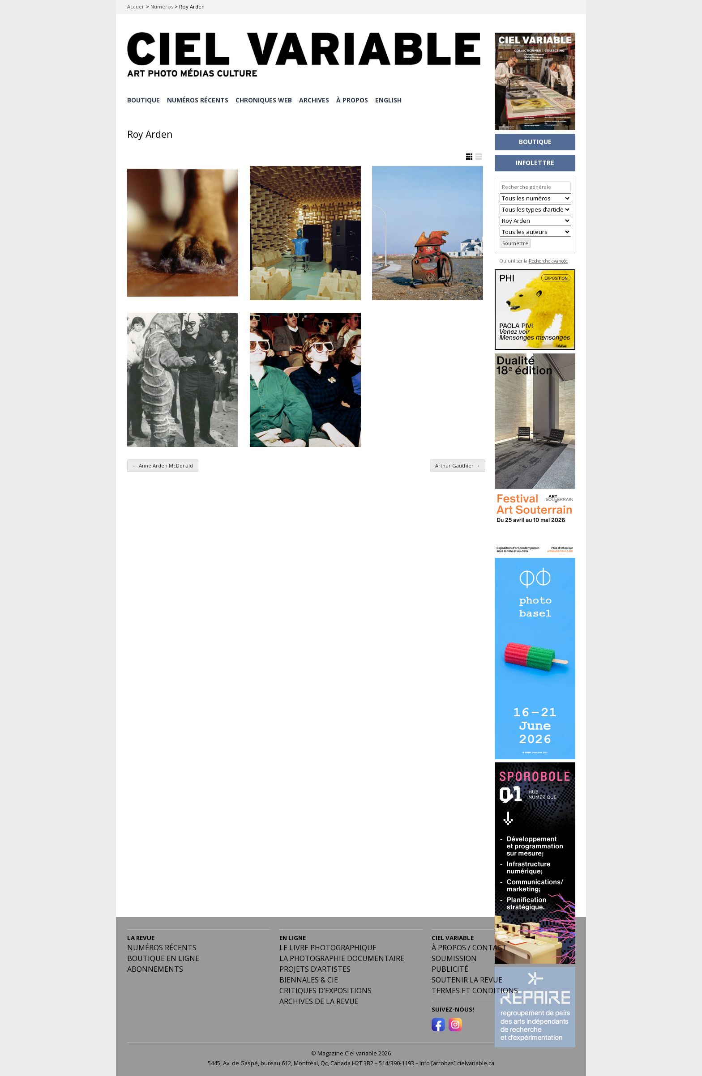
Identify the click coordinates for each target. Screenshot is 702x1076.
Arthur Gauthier (457, 465)
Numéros (161, 6)
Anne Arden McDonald (163, 465)
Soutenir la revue (467, 979)
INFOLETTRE (535, 162)
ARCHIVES (315, 99)
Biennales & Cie (308, 979)
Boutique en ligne (163, 958)
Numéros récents (162, 947)
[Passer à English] (390, 100)
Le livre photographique (328, 947)
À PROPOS (354, 99)
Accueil (136, 6)
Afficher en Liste (478, 156)
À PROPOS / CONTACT (469, 947)
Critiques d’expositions (325, 990)
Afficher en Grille (469, 156)
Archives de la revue (319, 1001)
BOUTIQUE (143, 99)
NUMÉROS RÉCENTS (198, 99)
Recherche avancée (548, 261)
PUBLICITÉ (450, 969)
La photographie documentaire (341, 958)
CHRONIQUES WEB (264, 99)
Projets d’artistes (315, 969)
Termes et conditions (475, 990)
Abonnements (155, 969)
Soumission (454, 958)
